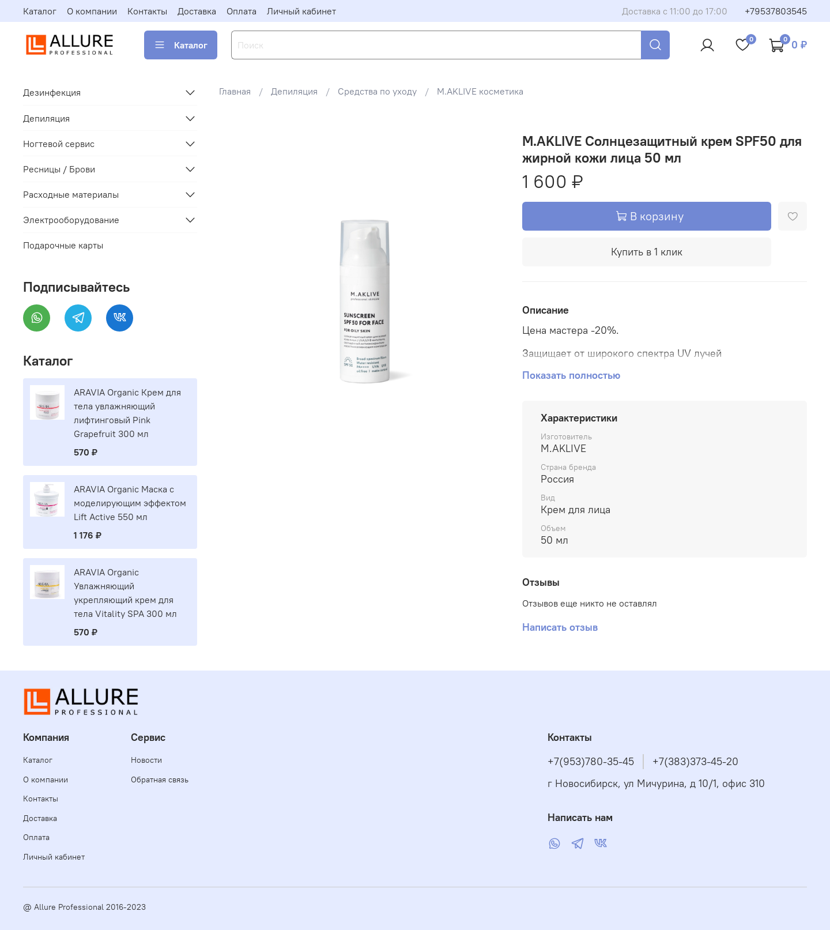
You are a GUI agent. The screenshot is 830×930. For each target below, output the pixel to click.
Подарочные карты (63, 245)
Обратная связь (159, 779)
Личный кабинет (301, 11)
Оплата (241, 11)
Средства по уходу (377, 91)
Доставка (197, 11)
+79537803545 (776, 11)
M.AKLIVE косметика (480, 91)
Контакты (147, 11)
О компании (92, 11)
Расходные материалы (71, 194)
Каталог (39, 11)
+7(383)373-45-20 (695, 761)
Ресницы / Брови (59, 169)
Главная (235, 91)
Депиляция (294, 91)
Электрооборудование (71, 219)
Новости (146, 760)
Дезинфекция (52, 92)
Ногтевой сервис (59, 143)
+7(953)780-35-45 (591, 761)
